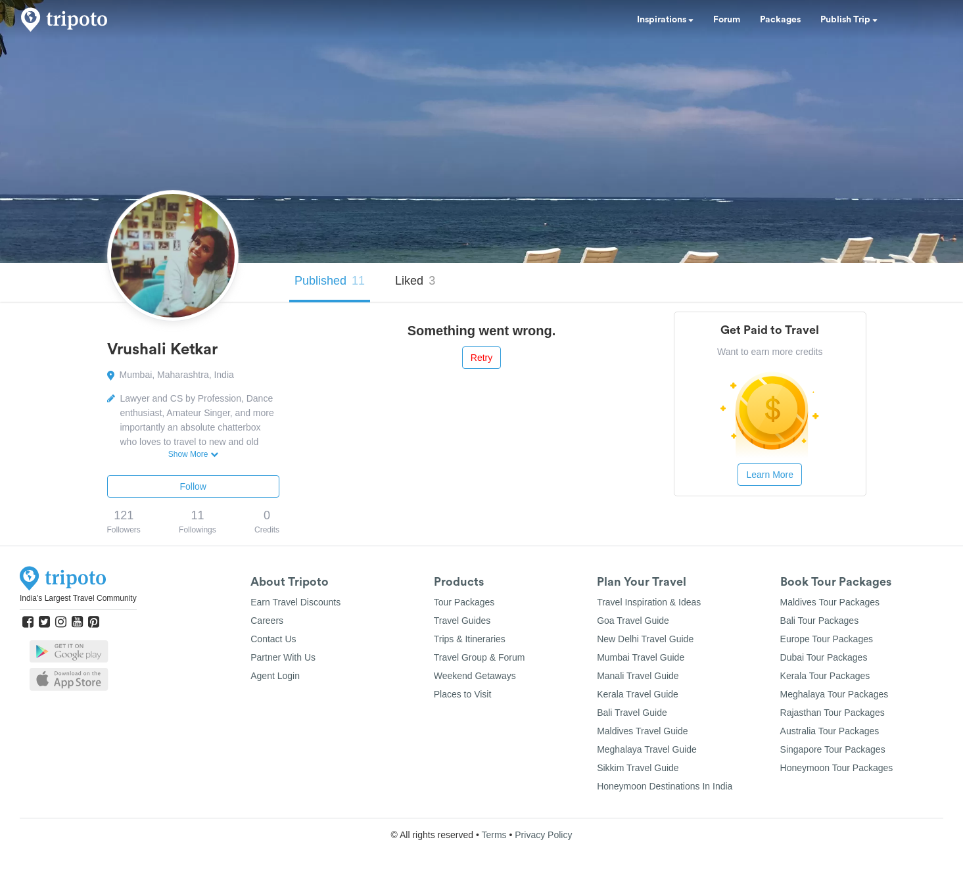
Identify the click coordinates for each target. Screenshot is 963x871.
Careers (266, 620)
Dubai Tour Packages (824, 657)
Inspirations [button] (665, 19)
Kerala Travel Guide (637, 694)
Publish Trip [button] (849, 19)
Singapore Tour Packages (832, 749)
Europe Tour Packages (826, 639)
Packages (780, 19)
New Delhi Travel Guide (645, 639)
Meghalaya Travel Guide (647, 749)
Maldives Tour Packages (830, 602)
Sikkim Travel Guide (637, 768)
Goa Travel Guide (633, 620)
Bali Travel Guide (632, 712)
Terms (493, 835)
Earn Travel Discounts (295, 602)
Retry (481, 357)
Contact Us (273, 639)
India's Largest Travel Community (78, 598)
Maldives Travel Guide (642, 731)
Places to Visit (463, 694)
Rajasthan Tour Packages (832, 712)
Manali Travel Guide (638, 676)
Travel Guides (462, 620)
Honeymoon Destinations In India (664, 786)
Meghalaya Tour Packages (834, 694)
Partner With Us (283, 657)
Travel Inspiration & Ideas (649, 602)
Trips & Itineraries (469, 639)
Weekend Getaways (475, 676)
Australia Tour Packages (830, 731)
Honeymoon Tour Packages (836, 768)
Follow (193, 486)
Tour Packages (464, 602)
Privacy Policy (543, 835)
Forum (726, 19)
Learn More (769, 474)
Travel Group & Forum (479, 657)
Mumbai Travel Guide (640, 657)
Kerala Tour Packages (825, 676)
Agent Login (275, 676)
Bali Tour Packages (819, 620)
